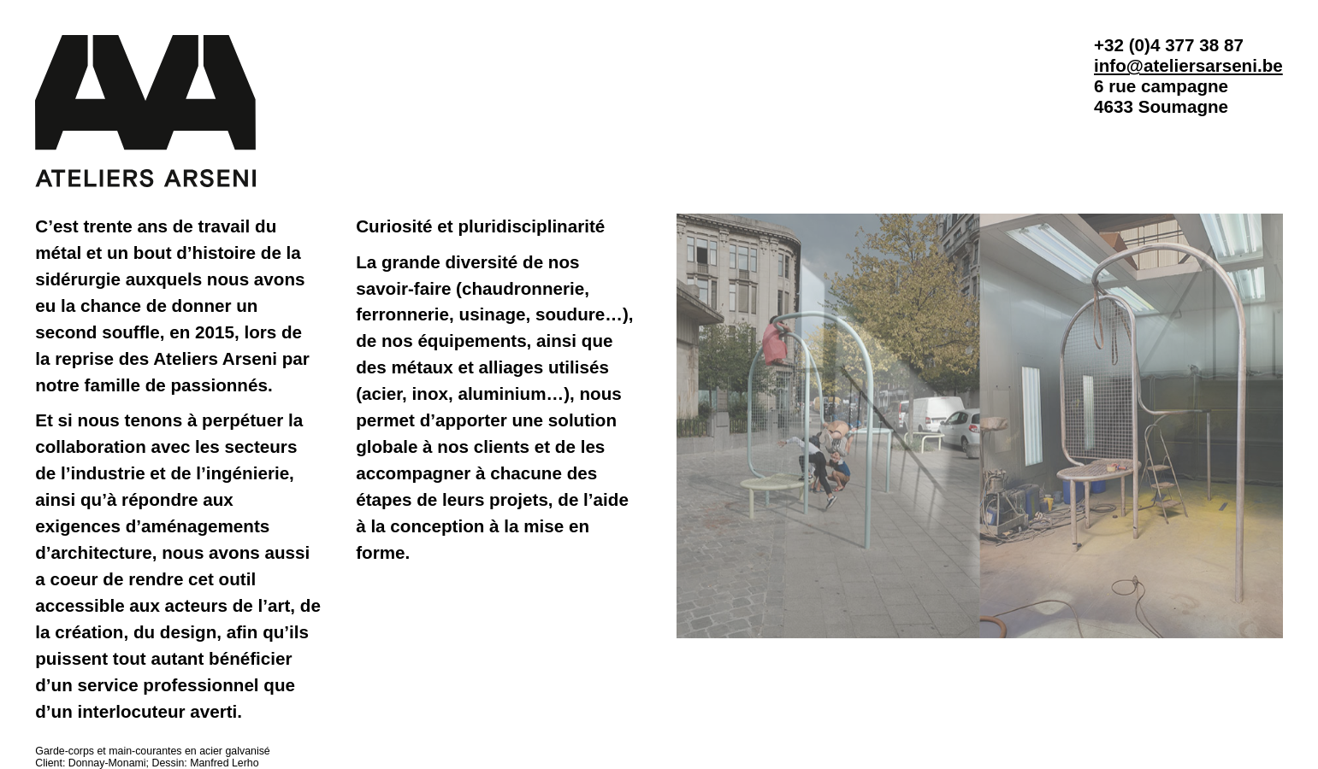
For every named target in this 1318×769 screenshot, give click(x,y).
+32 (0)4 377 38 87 (1169, 45)
